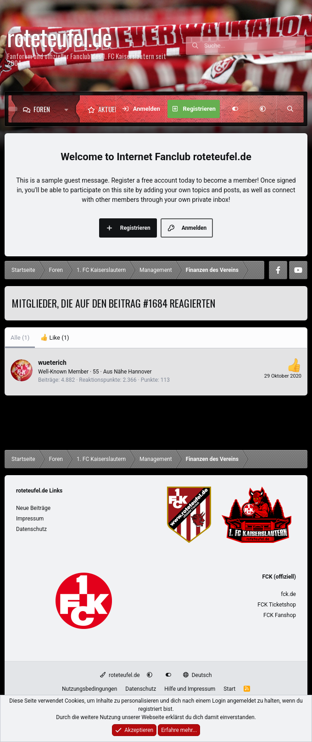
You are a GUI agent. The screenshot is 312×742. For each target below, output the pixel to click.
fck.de (288, 594)
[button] (68, 109)
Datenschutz (31, 529)
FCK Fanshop (279, 615)
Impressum (30, 518)
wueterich (52, 362)
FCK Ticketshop (276, 604)
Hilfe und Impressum (189, 689)
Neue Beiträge (33, 508)
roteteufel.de (119, 675)
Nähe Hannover (132, 371)
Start (229, 689)
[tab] (54, 338)
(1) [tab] (20, 337)
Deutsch (197, 675)
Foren (41, 109)
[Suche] (254, 46)
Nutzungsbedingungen (89, 689)
